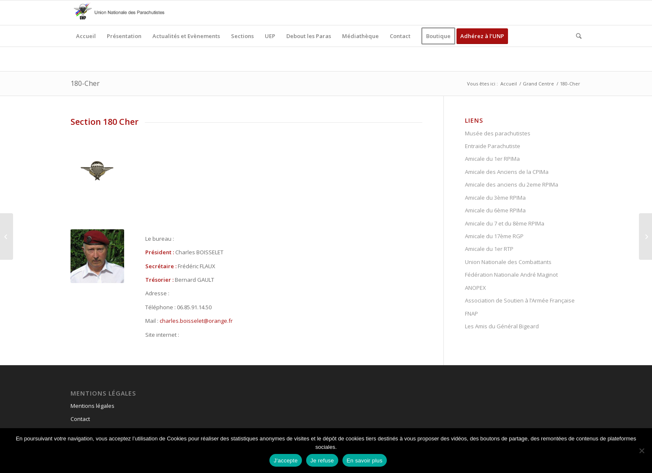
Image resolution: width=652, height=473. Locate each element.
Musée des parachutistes (497, 133)
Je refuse (322, 460)
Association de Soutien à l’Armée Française (520, 300)
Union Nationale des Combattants (508, 262)
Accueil (508, 83)
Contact (80, 419)
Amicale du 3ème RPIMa (495, 197)
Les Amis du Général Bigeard (502, 326)
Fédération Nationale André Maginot (511, 274)
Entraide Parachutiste (492, 146)
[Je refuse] (641, 450)
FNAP (471, 313)
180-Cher (85, 83)
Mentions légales (92, 406)
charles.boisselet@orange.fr (196, 320)
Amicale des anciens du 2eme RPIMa (511, 184)
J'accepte (286, 460)
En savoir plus (365, 460)
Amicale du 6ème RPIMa (495, 210)
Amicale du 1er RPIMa (492, 158)
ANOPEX (475, 288)
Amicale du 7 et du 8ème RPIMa (504, 223)
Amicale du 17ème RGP (494, 236)
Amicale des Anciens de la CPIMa (507, 172)
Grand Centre (538, 83)
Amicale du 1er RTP (489, 249)
